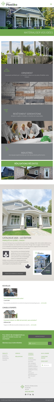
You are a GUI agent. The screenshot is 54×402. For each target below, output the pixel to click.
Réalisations (19, 356)
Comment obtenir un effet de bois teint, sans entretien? (20, 320)
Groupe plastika (32, 360)
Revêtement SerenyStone (5, 357)
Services (17, 353)
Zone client (44, 361)
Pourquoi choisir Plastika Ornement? (33, 365)
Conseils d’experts (31, 354)
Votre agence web (49, 400)
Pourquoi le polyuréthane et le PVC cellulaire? (32, 374)
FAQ (29, 377)
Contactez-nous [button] (40, 336)
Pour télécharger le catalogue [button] (14, 273)
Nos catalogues (32, 363)
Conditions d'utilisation (25, 400)
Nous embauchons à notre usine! (13, 298)
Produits (5, 353)
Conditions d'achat (44, 357)
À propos (30, 358)
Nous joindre (45, 353)
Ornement (4, 355)
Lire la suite (43, 303)
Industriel (4, 360)
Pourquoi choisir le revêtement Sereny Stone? (32, 369)
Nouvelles (30, 361)
